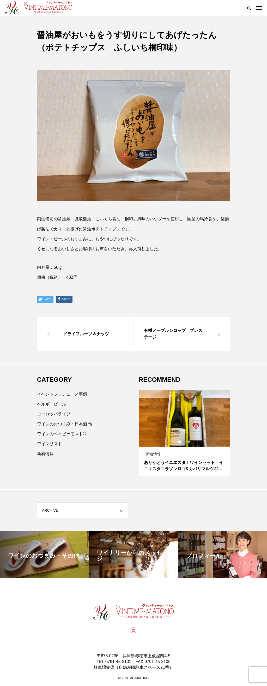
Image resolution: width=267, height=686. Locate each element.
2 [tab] (184, 441)
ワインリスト (49, 444)
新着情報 (45, 453)
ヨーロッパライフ (53, 414)
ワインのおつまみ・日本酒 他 (64, 424)
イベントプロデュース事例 (62, 394)
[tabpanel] (184, 433)
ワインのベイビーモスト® (61, 434)
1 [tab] (179, 441)
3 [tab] (189, 441)
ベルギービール (51, 404)
